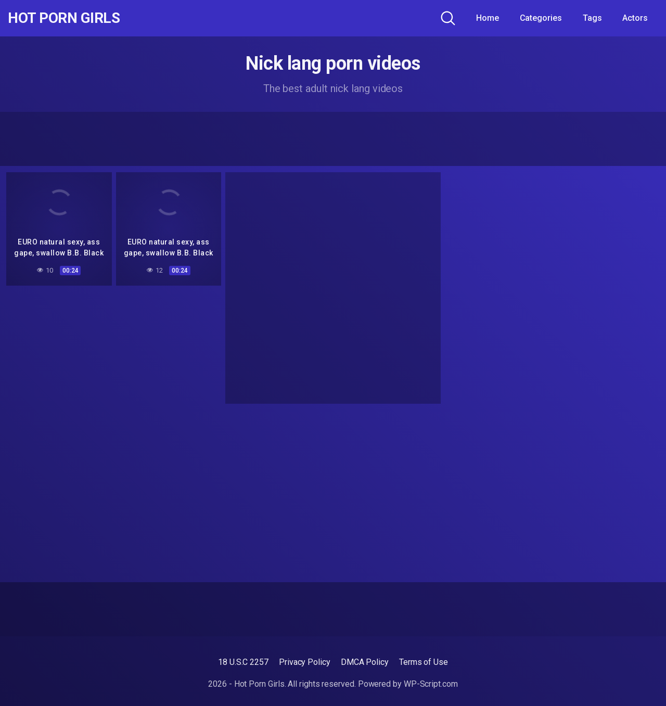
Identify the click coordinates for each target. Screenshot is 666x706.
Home (487, 18)
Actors (635, 18)
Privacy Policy (304, 662)
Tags (592, 18)
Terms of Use (423, 662)
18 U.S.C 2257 (243, 662)
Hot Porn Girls (64, 18)
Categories (541, 18)
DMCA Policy (365, 662)
